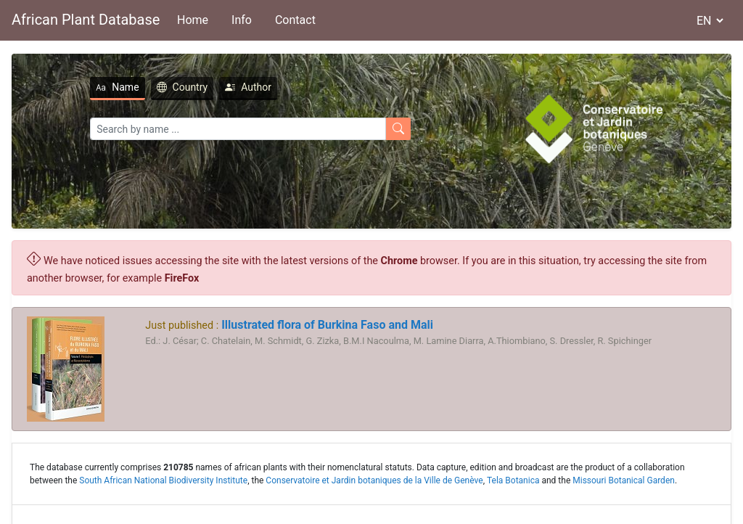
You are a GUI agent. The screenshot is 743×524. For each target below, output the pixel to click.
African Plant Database (86, 19)
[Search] (238, 129)
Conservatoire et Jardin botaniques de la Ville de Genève (374, 480)
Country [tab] (182, 87)
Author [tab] (248, 87)
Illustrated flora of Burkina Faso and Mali (325, 325)
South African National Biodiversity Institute (163, 480)
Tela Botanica (513, 480)
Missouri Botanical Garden (623, 480)
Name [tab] (117, 87)
